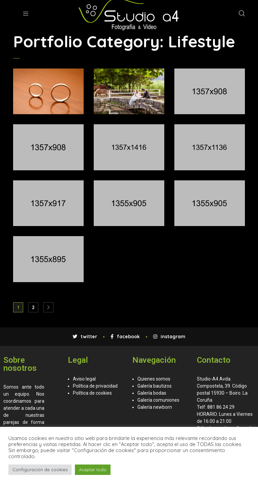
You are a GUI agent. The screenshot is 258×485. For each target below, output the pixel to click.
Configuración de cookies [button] (40, 469)
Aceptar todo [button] (92, 469)
